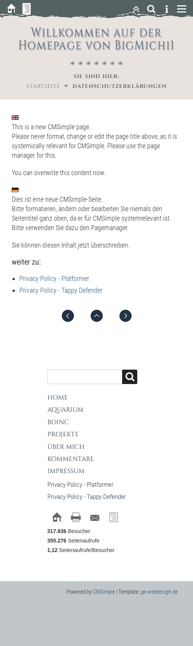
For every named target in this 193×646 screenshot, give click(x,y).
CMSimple (104, 591)
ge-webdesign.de (159, 591)
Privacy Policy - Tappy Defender (60, 290)
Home (57, 397)
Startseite (43, 86)
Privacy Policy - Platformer (54, 278)
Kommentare (70, 459)
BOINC (58, 422)
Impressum (66, 471)
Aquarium (65, 409)
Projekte (63, 434)
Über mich (66, 446)
